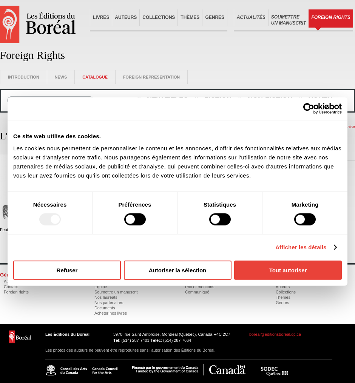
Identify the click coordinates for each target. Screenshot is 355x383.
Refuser (67, 270)
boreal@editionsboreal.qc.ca (275, 334)
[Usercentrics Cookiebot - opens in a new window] (309, 108)
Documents (104, 308)
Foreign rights (16, 292)
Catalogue (95, 77)
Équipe (100, 286)
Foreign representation (151, 77)
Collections (158, 17)
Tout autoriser (288, 270)
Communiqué (197, 292)
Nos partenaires (108, 302)
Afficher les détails (300, 247)
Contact (11, 286)
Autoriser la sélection (178, 270)
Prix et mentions (199, 286)
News (61, 77)
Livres (101, 17)
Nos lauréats (105, 297)
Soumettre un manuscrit (116, 292)
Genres (214, 17)
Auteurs (126, 17)
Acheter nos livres (110, 313)
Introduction (23, 77)
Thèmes (190, 17)
